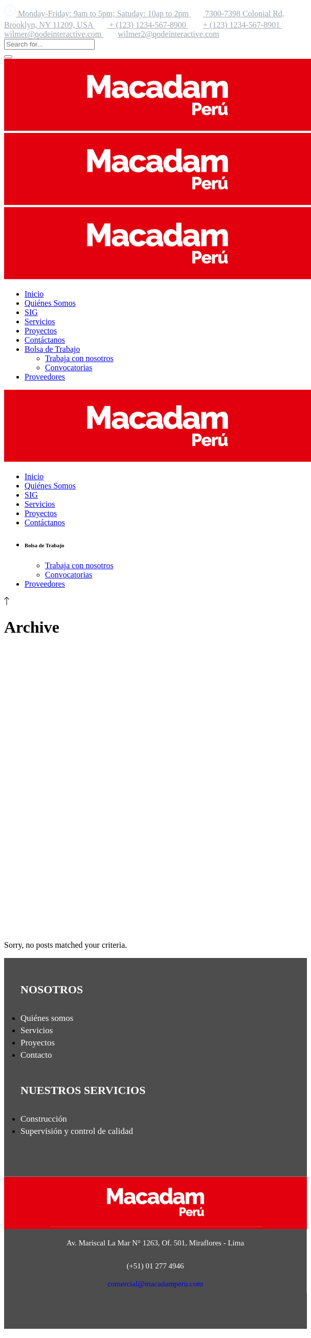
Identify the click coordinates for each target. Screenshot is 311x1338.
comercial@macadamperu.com (155, 1284)
